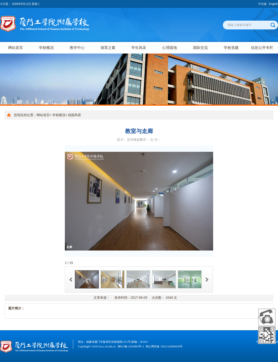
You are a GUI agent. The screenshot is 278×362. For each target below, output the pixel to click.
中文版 (262, 4)
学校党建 (231, 48)
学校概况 (46, 48)
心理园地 (169, 48)
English (273, 4)
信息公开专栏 (262, 48)
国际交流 (200, 48)
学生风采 (138, 48)
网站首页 (15, 48)
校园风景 (74, 115)
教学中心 (77, 48)
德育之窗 (108, 48)
